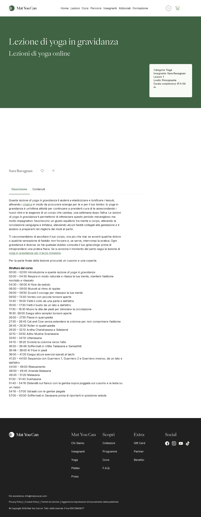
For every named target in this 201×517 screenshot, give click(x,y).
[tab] (19, 190)
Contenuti (38, 189)
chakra (27, 204)
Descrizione (19, 189)
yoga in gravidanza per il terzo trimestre (35, 253)
